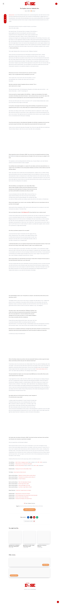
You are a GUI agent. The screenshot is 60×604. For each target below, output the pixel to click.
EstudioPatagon (33, 602)
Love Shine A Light (23, 500)
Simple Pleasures (19, 506)
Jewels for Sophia (29, 503)
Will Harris (41, 519)
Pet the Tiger (22, 496)
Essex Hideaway (27, 510)
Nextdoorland (17, 162)
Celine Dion (22, 519)
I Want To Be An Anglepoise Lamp (23, 475)
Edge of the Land (28, 498)
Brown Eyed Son (18, 485)
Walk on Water (30, 500)
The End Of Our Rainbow (21, 511)
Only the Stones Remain (20, 478)
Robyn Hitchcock (36, 519)
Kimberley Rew (12, 14)
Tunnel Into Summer (28, 506)
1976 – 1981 (42, 475)
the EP (27, 220)
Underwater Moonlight (29, 477)
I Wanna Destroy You (20, 477)
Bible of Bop (30, 482)
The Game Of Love (23, 490)
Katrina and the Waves (33, 488)
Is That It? (21, 491)
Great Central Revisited (35, 508)
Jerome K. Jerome (19, 510)
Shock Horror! (24, 485)
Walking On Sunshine (23, 488)
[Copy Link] (29, 534)
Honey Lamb (21, 498)
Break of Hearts (29, 495)
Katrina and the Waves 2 (32, 490)
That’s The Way (22, 495)
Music (26, 516)
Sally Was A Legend (21, 503)
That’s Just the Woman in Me (41, 382)
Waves (25, 56)
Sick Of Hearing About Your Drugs (23, 508)
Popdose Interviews (31, 516)
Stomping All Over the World (22, 482)
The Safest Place (29, 511)
